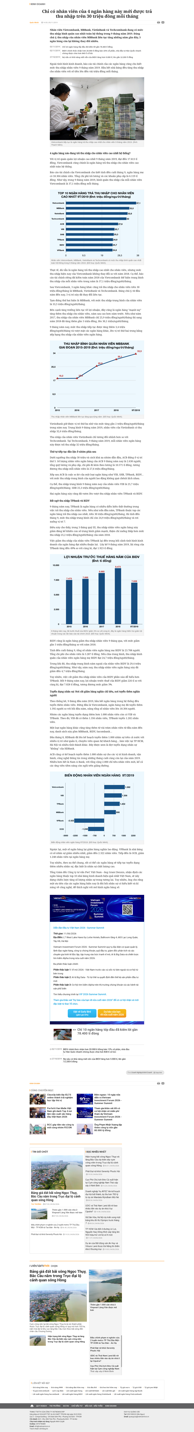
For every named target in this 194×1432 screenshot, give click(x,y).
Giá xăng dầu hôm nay (75, 1387)
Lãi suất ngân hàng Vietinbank (98, 1394)
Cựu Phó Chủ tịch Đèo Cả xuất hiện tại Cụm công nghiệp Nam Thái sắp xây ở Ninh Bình (101, 1182)
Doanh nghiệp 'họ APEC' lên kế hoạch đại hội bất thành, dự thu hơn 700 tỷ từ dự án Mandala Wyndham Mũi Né (102, 1194)
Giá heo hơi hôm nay (108, 1387)
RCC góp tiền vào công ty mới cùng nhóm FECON (60, 1126)
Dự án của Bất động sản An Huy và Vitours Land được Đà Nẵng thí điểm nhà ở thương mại (102, 1246)
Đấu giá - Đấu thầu (94, 1406)
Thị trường (36, 1204)
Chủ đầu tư (76, 1406)
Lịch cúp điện (57, 1391)
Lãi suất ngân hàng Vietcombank (128, 1394)
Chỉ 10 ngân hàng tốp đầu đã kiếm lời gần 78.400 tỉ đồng (87, 47)
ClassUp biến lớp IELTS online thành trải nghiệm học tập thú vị (60, 1097)
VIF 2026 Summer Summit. (93, 994)
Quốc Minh (34, 23)
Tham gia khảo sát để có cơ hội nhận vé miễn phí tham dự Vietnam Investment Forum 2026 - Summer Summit (108, 1114)
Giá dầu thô (92, 1387)
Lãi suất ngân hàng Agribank (130, 1391)
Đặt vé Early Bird (82, 1013)
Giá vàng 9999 (57, 1387)
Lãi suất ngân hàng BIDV (72, 1394)
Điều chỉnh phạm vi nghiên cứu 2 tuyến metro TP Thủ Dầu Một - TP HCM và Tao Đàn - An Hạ (105, 1340)
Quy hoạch (41, 1406)
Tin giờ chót (40, 1151)
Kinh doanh (38, 4)
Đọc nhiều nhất (96, 1151)
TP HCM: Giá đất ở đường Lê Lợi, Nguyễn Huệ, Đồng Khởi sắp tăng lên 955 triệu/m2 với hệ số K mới (102, 1232)
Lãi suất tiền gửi (108, 1391)
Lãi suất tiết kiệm (92, 1391)
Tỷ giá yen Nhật (151, 1387)
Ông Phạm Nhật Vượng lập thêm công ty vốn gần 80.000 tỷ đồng (108, 1127)
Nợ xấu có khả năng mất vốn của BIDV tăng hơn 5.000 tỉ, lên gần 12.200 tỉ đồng (97, 57)
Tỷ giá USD (137, 1387)
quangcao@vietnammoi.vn (139, 1417)
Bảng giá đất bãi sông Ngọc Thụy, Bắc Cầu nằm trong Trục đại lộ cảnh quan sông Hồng (55, 1196)
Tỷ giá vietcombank (41, 1391)
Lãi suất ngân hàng (74, 1391)
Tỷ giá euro (125, 1387)
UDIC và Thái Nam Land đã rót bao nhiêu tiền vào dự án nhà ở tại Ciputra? (101, 1208)
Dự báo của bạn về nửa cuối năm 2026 (112, 1013)
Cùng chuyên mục (42, 1090)
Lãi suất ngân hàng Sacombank (46, 1394)
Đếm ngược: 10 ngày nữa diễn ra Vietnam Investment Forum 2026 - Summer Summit (108, 1099)
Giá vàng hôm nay (40, 1387)
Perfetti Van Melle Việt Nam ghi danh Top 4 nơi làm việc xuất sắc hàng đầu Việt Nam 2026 (59, 1112)
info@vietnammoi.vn (42, 1426)
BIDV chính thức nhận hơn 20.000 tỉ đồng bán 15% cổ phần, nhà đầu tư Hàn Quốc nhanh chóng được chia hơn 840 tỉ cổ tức (101, 52)
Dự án (66, 1406)
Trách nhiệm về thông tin (39, 1429)
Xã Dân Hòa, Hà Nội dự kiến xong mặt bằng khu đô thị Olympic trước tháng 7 (102, 1220)
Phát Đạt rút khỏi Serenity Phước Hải (46, 1234)
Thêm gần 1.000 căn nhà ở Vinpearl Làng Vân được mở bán (67, 1211)
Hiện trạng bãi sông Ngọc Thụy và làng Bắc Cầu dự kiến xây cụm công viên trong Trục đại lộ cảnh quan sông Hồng (66, 1339)
